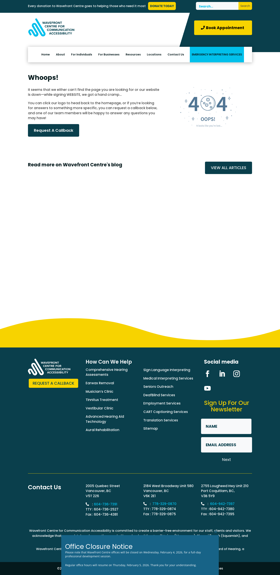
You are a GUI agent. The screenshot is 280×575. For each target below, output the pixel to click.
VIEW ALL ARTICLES (228, 168)
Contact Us (176, 54)
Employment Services (162, 403)
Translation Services (160, 420)
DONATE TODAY (162, 6)
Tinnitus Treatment (102, 400)
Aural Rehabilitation (102, 430)
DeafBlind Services (159, 395)
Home (45, 54)
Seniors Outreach (158, 386)
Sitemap (150, 428)
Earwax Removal (100, 383)
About (60, 54)
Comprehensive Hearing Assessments (107, 372)
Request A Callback (53, 130)
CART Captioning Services (165, 412)
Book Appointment (225, 27)
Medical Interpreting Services (168, 378)
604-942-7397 (222, 504)
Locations (154, 54)
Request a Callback (53, 383)
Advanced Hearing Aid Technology (105, 419)
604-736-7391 (106, 504)
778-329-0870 (164, 504)
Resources (133, 54)
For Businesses (109, 54)
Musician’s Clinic (99, 391)
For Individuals (81, 54)
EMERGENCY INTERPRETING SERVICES (217, 54)
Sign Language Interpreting (166, 370)
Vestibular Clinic (99, 408)
